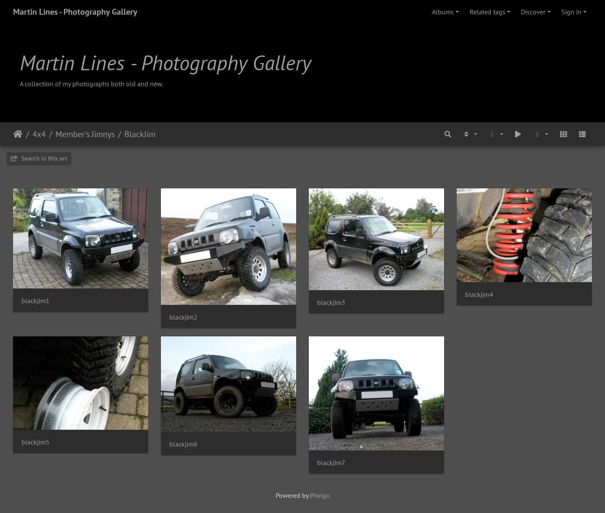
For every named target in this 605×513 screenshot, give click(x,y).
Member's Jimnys (85, 134)
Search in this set (39, 158)
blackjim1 (35, 301)
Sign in (571, 12)
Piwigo (320, 495)
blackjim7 (331, 463)
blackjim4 (479, 295)
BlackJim (139, 134)
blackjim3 (331, 303)
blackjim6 (183, 444)
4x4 (39, 134)
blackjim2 (183, 317)
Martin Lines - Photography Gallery (75, 11)
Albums (443, 12)
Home (18, 134)
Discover (533, 12)
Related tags (487, 12)
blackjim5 (35, 442)
